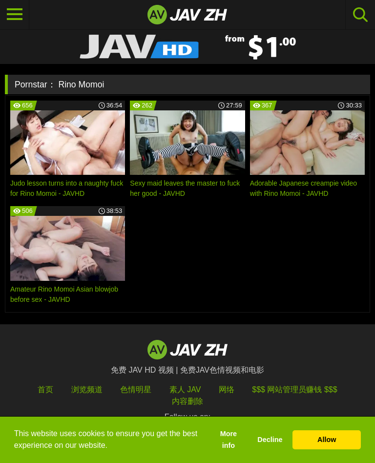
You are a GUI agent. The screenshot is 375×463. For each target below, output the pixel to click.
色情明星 (135, 389)
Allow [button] (326, 439)
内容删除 (187, 401)
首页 (45, 389)
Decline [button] (269, 439)
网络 (226, 389)
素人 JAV (185, 389)
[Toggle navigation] (14, 14)
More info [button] (228, 439)
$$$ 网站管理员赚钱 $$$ (294, 389)
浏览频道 (87, 389)
